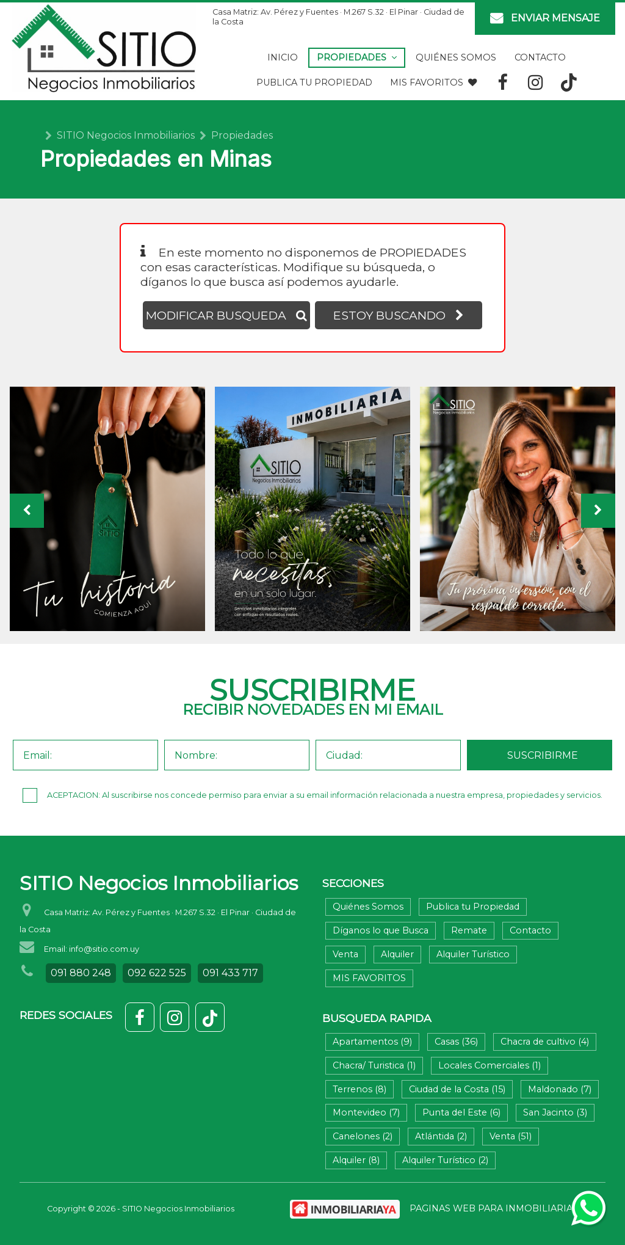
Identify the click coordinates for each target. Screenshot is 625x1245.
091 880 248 (81, 973)
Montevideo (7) (366, 1112)
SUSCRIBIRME (542, 755)
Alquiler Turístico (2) (445, 1160)
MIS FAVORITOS (433, 82)
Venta (345, 954)
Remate (469, 930)
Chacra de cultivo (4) (544, 1041)
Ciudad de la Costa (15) (457, 1089)
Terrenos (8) (359, 1089)
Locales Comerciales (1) (489, 1065)
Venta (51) (511, 1136)
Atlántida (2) (441, 1136)
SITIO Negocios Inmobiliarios (126, 135)
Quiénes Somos (456, 57)
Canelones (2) (362, 1136)
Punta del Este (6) (461, 1112)
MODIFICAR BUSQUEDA (226, 315)
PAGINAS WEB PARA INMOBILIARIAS (494, 1208)
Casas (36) (456, 1041)
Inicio (282, 57)
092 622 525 (157, 973)
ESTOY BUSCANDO (398, 315)
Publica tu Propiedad (314, 82)
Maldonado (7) (559, 1089)
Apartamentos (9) (372, 1041)
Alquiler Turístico (473, 954)
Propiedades (357, 57)
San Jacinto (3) (555, 1112)
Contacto (540, 57)
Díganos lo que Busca (380, 930)
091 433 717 (230, 973)
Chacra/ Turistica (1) (374, 1065)
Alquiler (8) (356, 1160)
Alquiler (397, 954)
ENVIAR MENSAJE (545, 18)
